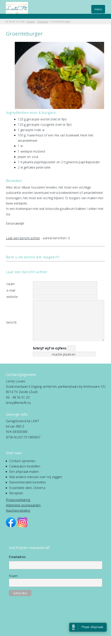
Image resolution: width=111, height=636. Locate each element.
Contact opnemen (22, 461)
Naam (13, 576)
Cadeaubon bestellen (24, 466)
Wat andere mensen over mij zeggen (35, 477)
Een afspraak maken (24, 471)
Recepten (16, 493)
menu (98, 9)
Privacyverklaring (18, 500)
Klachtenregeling (18, 510)
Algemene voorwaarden (23, 505)
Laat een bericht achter (23, 238)
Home (31, 21)
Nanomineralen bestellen (27, 482)
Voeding (43, 21)
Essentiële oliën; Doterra (27, 488)
